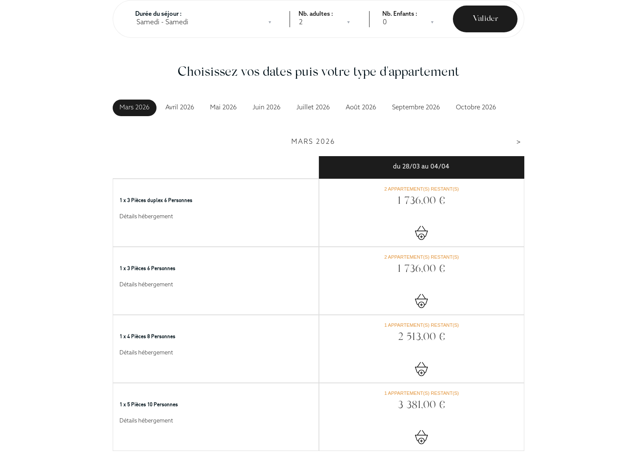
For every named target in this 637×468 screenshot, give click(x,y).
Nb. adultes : (316, 14)
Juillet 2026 (313, 108)
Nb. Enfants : (399, 14)
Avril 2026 (179, 108)
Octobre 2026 (476, 108)
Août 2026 (361, 108)
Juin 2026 (267, 108)
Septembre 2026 (416, 108)
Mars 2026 (134, 108)
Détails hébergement (146, 217)
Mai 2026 (223, 108)
